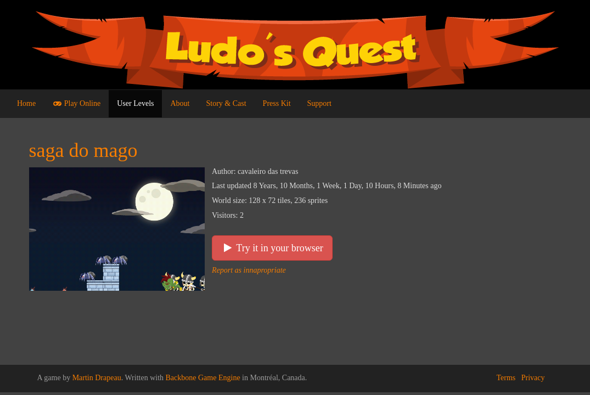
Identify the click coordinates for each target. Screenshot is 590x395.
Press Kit (277, 103)
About (179, 103)
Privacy (533, 378)
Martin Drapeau (96, 378)
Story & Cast (226, 103)
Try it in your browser (272, 247)
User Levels (135, 103)
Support (319, 103)
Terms (505, 378)
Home (26, 103)
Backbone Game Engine (203, 378)
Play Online (76, 103)
